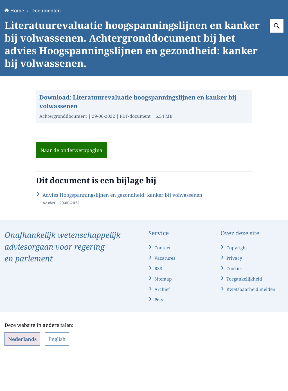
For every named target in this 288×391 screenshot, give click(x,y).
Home (14, 45)
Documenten (46, 45)
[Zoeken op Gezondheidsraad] (277, 61)
